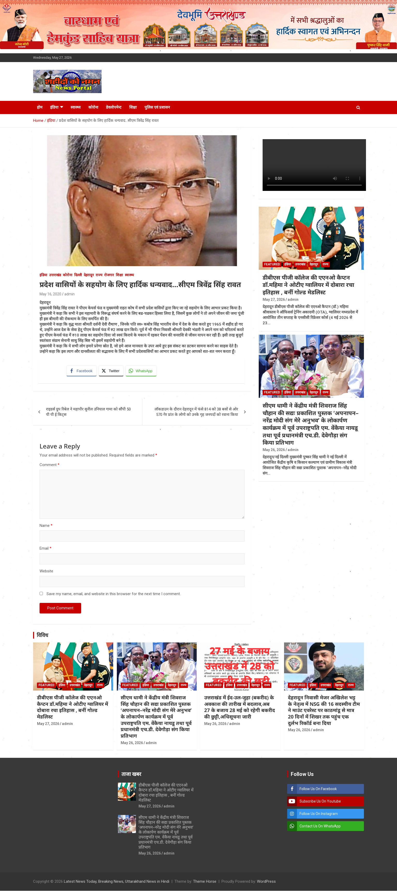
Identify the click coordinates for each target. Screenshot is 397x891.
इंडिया (54, 107)
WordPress (266, 881)
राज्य (99, 275)
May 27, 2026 (274, 299)
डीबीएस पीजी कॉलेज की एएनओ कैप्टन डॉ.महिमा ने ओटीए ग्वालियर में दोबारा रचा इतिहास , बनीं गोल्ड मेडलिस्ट (308, 284)
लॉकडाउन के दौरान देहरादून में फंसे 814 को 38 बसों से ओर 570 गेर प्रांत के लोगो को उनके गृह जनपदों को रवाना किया (196, 412)
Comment (49, 465)
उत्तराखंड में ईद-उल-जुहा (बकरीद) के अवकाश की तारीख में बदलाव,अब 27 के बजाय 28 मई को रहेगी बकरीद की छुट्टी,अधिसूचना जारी (239, 707)
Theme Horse (204, 881)
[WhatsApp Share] (141, 371)
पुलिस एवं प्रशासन (157, 107)
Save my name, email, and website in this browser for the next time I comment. (114, 594)
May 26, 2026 (274, 450)
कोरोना (93, 107)
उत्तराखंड (55, 275)
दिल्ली (78, 275)
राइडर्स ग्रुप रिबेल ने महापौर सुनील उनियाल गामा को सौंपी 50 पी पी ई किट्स (88, 412)
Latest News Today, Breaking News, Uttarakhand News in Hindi (116, 881)
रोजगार (109, 275)
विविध (42, 636)
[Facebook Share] (81, 371)
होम (39, 107)
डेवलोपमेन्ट (113, 107)
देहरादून (89, 275)
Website (46, 571)
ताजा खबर (131, 775)
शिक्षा (133, 107)
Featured (272, 264)
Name (46, 526)
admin (69, 294)
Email (45, 548)
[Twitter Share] (111, 371)
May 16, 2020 (50, 294)
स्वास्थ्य (76, 107)
